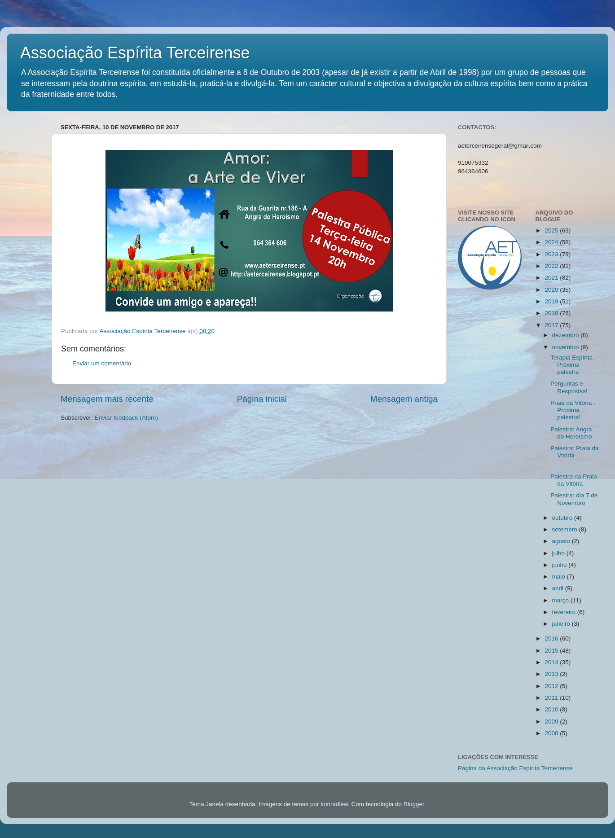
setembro (565, 529)
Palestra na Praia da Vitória (573, 480)
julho (559, 553)
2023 (552, 254)
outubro (563, 517)
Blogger (414, 804)
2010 (552, 709)
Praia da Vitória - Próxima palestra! (572, 410)
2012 (552, 686)
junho (560, 565)
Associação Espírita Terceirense (135, 53)
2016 (552, 638)
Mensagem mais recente (107, 399)
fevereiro (564, 612)
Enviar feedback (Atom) (126, 417)
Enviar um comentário (101, 363)
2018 (552, 313)
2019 (552, 301)
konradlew (334, 804)
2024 (552, 242)
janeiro (562, 623)
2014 (552, 662)
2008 (552, 733)
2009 (552, 721)
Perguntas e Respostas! (569, 387)
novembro (566, 347)
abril (558, 588)
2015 (552, 650)
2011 (552, 697)
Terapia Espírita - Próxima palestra (573, 364)
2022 (552, 266)
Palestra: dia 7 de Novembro (573, 499)
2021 (552, 277)
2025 (552, 230)
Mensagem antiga (404, 399)
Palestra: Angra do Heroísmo (571, 433)
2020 (552, 289)
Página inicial (262, 399)
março (561, 600)
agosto (562, 541)
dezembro (566, 335)
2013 (552, 674)
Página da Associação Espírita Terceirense (515, 768)
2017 (552, 325)
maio (559, 576)
